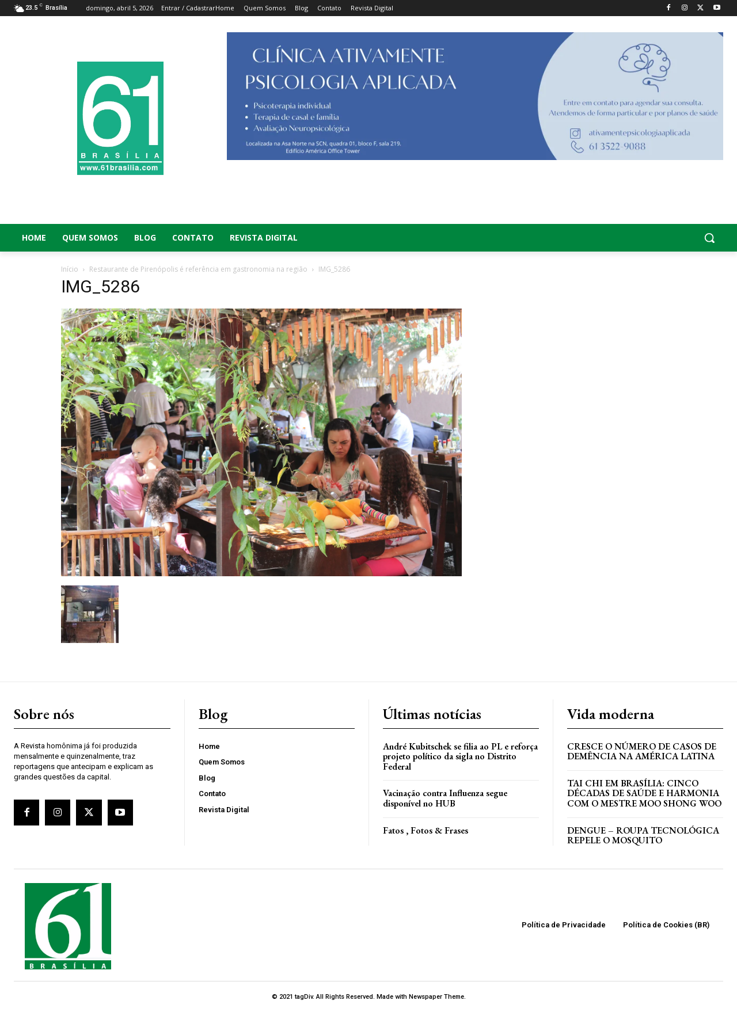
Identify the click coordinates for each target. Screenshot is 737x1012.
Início (69, 269)
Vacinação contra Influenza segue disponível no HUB (445, 798)
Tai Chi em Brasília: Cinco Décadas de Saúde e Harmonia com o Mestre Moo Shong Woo (644, 793)
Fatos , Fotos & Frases (425, 830)
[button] (645, 238)
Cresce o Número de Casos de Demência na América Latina (641, 751)
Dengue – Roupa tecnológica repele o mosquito (643, 835)
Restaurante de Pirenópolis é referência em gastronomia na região (198, 269)
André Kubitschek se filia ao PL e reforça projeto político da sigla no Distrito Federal (460, 756)
